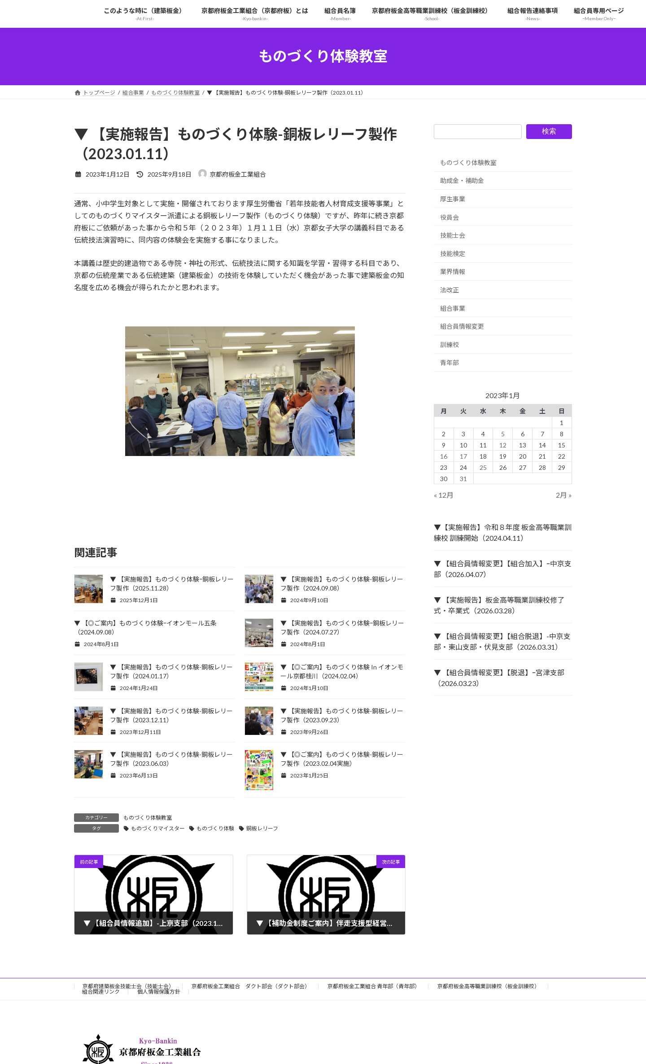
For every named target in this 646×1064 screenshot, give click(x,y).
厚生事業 (452, 199)
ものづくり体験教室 (147, 817)
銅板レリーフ (262, 828)
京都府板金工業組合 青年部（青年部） (373, 986)
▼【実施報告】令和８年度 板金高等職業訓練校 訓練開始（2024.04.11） (503, 532)
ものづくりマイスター (158, 828)
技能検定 (452, 253)
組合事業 (452, 308)
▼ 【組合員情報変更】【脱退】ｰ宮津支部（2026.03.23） (499, 677)
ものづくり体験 (215, 828)
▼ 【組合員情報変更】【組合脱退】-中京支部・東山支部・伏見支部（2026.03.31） (502, 641)
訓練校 (449, 344)
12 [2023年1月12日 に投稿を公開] (502, 444)
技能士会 (452, 235)
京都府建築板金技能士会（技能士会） (128, 986)
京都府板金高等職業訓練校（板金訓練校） (488, 986)
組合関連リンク (101, 991)
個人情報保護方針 (158, 991)
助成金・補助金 (462, 180)
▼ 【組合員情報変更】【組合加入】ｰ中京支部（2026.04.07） (503, 568)
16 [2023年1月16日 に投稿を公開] (444, 456)
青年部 (449, 362)
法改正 (449, 290)
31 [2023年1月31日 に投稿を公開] (463, 478)
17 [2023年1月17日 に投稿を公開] (463, 456)
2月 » (564, 495)
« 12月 (444, 495)
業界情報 (452, 271)
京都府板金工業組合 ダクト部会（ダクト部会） (251, 986)
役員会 (449, 217)
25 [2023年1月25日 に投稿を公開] (483, 467)
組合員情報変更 (462, 326)
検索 (549, 131)
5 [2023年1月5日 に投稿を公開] (503, 433)
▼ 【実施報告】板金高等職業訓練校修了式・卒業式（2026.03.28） (499, 605)
